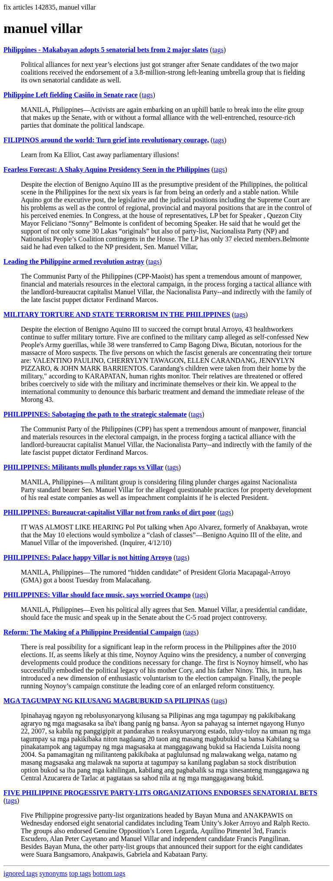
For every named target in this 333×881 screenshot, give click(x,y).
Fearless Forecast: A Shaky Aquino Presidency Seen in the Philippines (106, 169)
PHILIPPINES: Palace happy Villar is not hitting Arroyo (87, 557)
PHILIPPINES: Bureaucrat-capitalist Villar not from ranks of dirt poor (109, 512)
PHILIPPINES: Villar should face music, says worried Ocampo (97, 594)
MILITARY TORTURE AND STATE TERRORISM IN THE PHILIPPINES (116, 314)
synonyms (53, 873)
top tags (80, 873)
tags (218, 49)
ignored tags (20, 873)
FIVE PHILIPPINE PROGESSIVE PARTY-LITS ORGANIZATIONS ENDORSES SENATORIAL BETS (160, 792)
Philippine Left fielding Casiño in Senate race (70, 95)
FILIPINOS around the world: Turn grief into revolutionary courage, (106, 140)
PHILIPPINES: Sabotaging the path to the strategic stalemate (95, 414)
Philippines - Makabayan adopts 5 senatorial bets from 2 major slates (105, 49)
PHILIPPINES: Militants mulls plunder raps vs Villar (83, 467)
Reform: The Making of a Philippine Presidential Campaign (92, 632)
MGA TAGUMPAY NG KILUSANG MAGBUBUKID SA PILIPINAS (106, 700)
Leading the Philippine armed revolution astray (73, 261)
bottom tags (109, 873)
